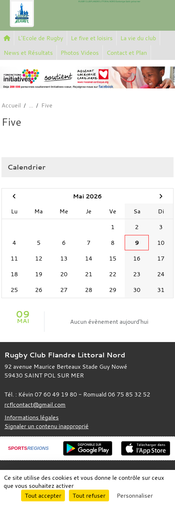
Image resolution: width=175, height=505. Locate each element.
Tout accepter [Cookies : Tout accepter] (43, 495)
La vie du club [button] (138, 38)
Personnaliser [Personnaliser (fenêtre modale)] (135, 495)
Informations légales (31, 417)
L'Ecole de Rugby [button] (40, 38)
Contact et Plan (126, 53)
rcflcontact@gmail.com (35, 404)
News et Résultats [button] (28, 53)
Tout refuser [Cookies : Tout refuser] (89, 495)
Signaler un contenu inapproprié (46, 426)
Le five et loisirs (92, 38)
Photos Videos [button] (80, 53)
